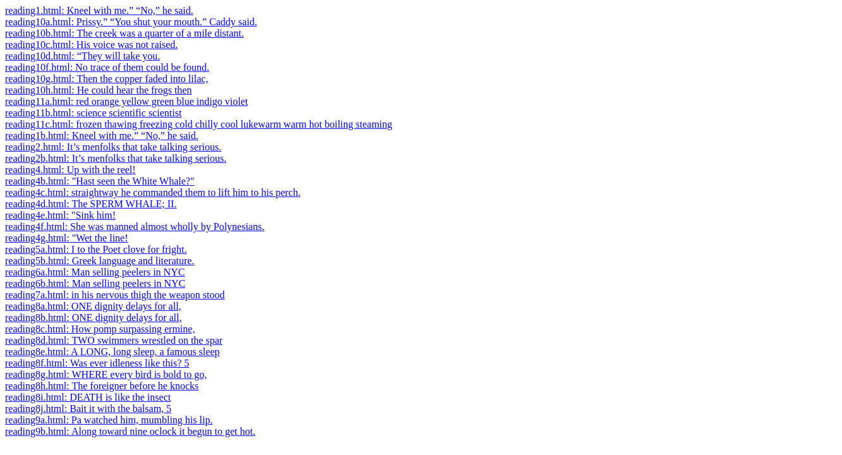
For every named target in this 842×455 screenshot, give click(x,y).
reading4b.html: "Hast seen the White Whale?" (100, 181)
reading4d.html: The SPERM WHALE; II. (90, 203)
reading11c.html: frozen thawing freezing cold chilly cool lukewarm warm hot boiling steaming (199, 124)
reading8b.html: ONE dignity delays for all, (93, 317)
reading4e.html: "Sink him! (60, 215)
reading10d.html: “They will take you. (82, 56)
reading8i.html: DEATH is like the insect (88, 397)
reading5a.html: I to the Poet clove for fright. (95, 249)
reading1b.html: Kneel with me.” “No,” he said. (101, 135)
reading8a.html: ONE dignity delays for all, (93, 306)
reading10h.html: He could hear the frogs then (98, 90)
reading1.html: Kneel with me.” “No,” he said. (99, 10)
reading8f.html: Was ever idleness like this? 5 (97, 363)
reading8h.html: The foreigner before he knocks (101, 385)
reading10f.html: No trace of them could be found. (107, 67)
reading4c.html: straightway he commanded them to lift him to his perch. (152, 192)
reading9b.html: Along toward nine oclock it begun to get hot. (130, 431)
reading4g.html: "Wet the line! (66, 238)
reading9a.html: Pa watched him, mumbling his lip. (108, 420)
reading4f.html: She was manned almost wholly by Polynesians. (134, 226)
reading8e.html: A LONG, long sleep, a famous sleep (112, 351)
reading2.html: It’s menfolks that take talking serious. (113, 147)
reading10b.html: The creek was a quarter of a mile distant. (124, 33)
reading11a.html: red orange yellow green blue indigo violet (126, 101)
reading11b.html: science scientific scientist (93, 112)
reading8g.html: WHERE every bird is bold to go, (106, 374)
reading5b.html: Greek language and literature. (99, 260)
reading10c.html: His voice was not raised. (91, 44)
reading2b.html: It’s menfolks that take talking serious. (115, 158)
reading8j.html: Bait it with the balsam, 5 (88, 408)
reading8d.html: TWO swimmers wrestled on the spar (114, 340)
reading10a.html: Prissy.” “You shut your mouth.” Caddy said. (131, 21)
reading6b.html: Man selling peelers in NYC (95, 283)
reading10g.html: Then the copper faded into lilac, (106, 78)
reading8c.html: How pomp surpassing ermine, (100, 329)
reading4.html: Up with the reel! (70, 169)
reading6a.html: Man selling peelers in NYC (95, 272)
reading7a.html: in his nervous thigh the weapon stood (115, 294)
